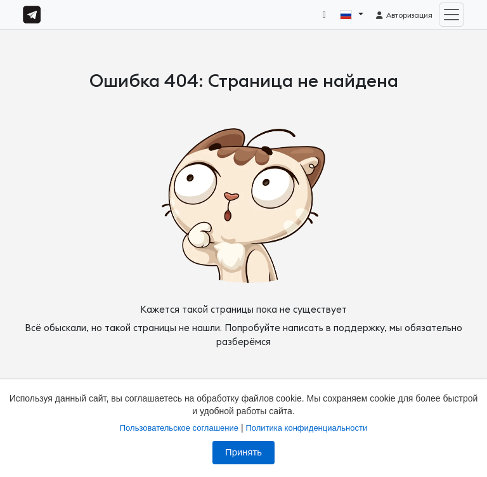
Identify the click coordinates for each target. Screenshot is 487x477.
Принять (243, 452)
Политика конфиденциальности (306, 428)
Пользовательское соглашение (179, 428)
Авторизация (403, 15)
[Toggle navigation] (451, 15)
